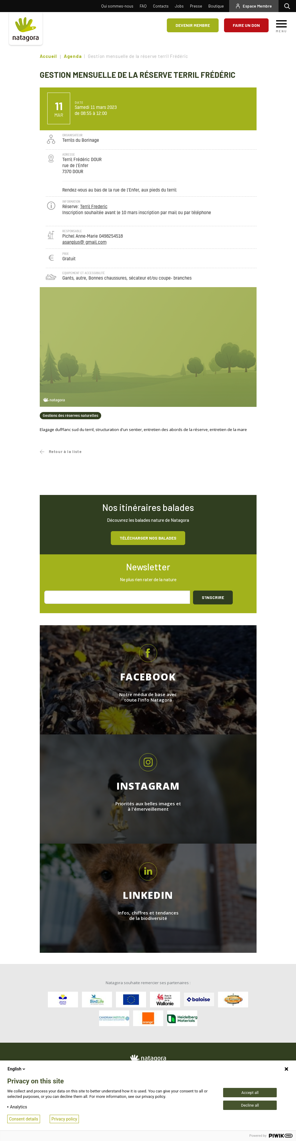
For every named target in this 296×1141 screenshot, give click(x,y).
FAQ (143, 6)
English (17, 1069)
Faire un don (246, 25)
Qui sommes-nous (117, 6)
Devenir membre (193, 25)
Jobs (179, 6)
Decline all (250, 1105)
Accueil (48, 56)
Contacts (161, 6)
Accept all (249, 1092)
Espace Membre (257, 6)
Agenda (73, 56)
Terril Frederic (93, 206)
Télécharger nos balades (148, 537)
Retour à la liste (65, 451)
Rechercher (288, 6)
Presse (196, 6)
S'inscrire (213, 597)
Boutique (216, 6)
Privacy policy (64, 1119)
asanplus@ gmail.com (84, 242)
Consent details (23, 1119)
